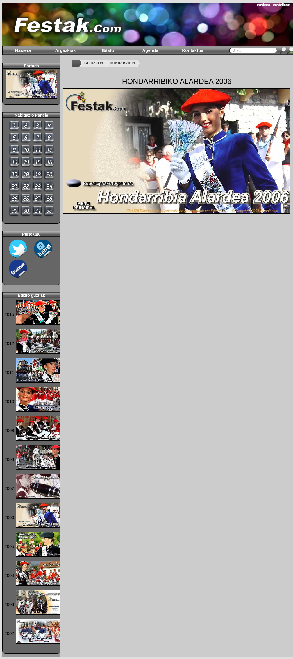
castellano (281, 5)
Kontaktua (192, 50)
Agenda (150, 50)
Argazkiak (65, 50)
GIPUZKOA (93, 63)
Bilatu (108, 50)
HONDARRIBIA (122, 63)
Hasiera (23, 50)
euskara (263, 5)
